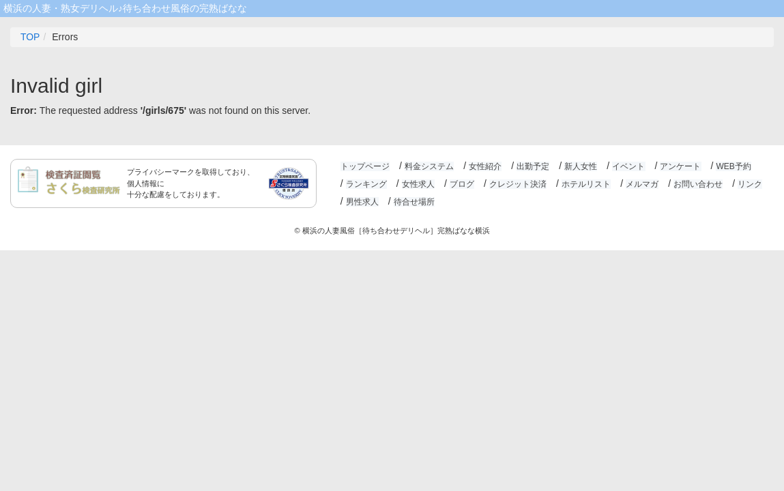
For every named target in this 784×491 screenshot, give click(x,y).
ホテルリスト (584, 184)
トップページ (365, 166)
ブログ (461, 184)
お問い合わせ (696, 184)
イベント (627, 166)
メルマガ (640, 184)
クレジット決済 (517, 184)
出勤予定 (532, 166)
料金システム (428, 166)
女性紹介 (484, 166)
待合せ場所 (413, 202)
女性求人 (417, 184)
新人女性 (579, 166)
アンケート (678, 166)
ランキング (366, 184)
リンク (748, 184)
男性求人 (362, 202)
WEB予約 (731, 166)
